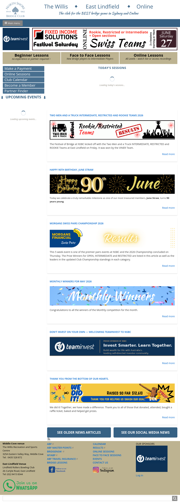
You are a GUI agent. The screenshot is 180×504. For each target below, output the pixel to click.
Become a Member (19, 85)
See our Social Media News (145, 432)
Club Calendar (15, 79)
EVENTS (96, 459)
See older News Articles (79, 432)
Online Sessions (17, 74)
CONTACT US (99, 462)
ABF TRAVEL (62, 459)
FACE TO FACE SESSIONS (106, 455)
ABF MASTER (60, 447)
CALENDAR (99, 444)
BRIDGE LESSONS (57, 462)
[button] (13, 23)
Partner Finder (16, 91)
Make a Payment (18, 68)
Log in (139, 475)
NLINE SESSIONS (104, 451)
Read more (168, 154)
